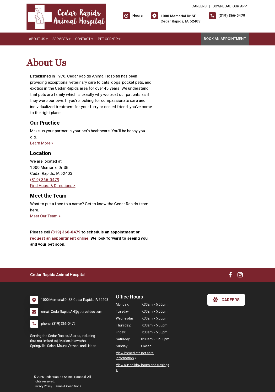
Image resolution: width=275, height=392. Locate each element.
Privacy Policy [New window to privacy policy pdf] (43, 386)
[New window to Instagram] (240, 276)
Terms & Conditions (67, 386)
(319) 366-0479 (44, 179)
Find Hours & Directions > (52, 185)
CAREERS (199, 6)
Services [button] (61, 39)
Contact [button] (84, 39)
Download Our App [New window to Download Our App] (230, 6)
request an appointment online (59, 238)
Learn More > (42, 143)
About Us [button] (38, 39)
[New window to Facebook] (230, 276)
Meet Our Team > (45, 216)
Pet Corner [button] (109, 39)
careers (226, 299)
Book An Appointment (225, 39)
